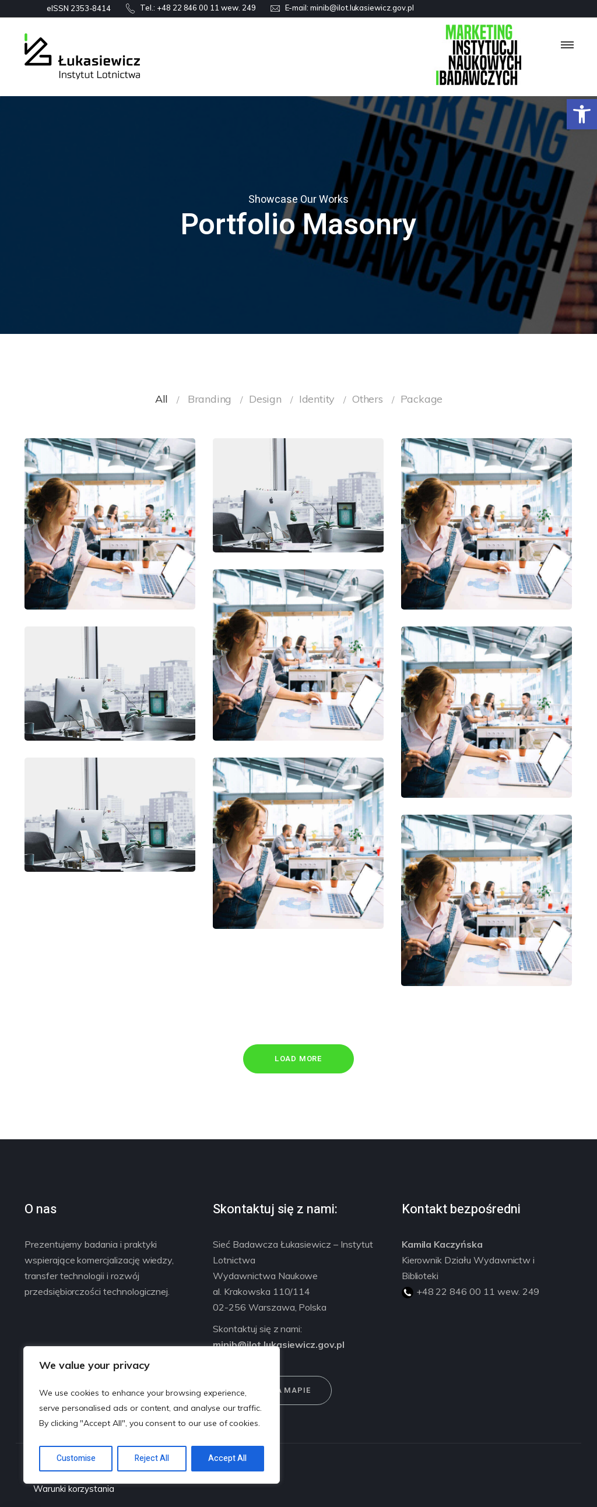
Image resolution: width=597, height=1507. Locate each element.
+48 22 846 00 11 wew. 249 (206, 7)
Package (422, 399)
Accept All (227, 1458)
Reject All (152, 1458)
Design (265, 399)
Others (367, 399)
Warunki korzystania (73, 1488)
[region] (151, 1415)
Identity (317, 399)
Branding (209, 399)
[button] (582, 114)
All (161, 399)
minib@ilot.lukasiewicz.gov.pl (362, 7)
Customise (76, 1458)
